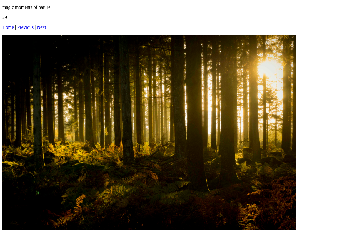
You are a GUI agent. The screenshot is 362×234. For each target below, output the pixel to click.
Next (41, 27)
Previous (25, 27)
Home (8, 27)
